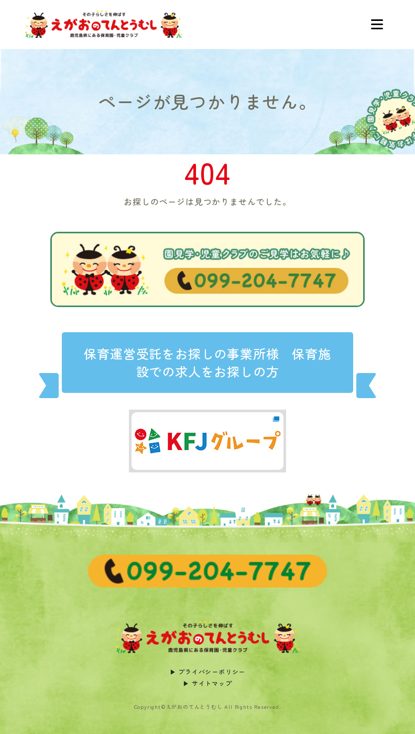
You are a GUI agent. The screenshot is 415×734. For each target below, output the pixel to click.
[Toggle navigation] (377, 25)
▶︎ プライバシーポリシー (208, 671)
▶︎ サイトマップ (207, 683)
